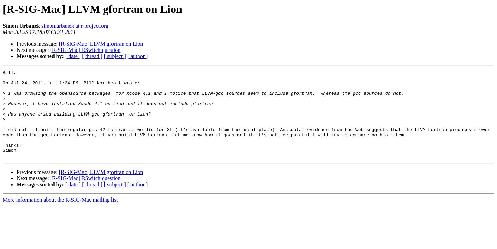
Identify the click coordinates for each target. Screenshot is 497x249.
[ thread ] (92, 56)
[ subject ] (115, 56)
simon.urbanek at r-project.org (74, 26)
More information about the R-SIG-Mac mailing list (60, 217)
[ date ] (73, 56)
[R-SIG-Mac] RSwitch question (85, 50)
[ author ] (137, 56)
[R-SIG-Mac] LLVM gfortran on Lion (101, 44)
